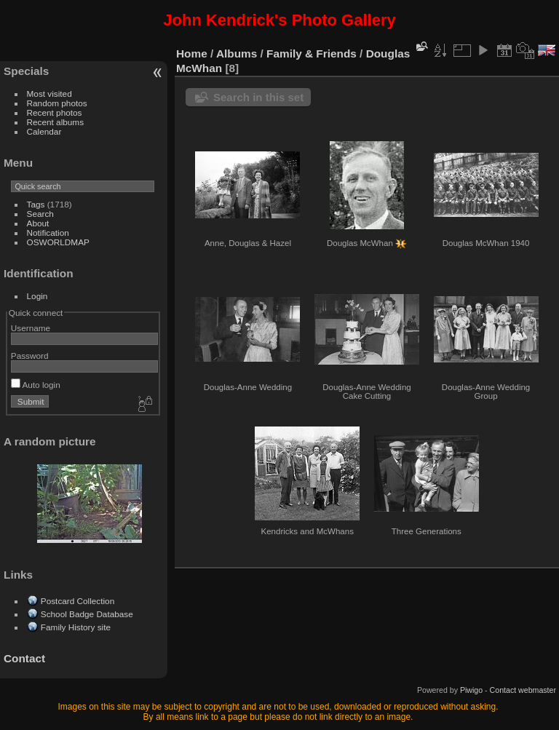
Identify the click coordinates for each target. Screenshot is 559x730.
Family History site (76, 627)
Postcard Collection (77, 601)
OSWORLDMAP (58, 242)
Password (30, 355)
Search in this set (258, 97)
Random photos (57, 103)
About (38, 223)
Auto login (35, 384)
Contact (24, 658)
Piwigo (471, 690)
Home (191, 53)
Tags (36, 204)
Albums (236, 53)
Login (37, 296)
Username (30, 328)
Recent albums (55, 122)
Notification (48, 232)
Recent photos (54, 112)
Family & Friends (311, 53)
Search (40, 213)
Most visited (49, 93)
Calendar (44, 131)
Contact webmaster (523, 690)
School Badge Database (87, 614)
